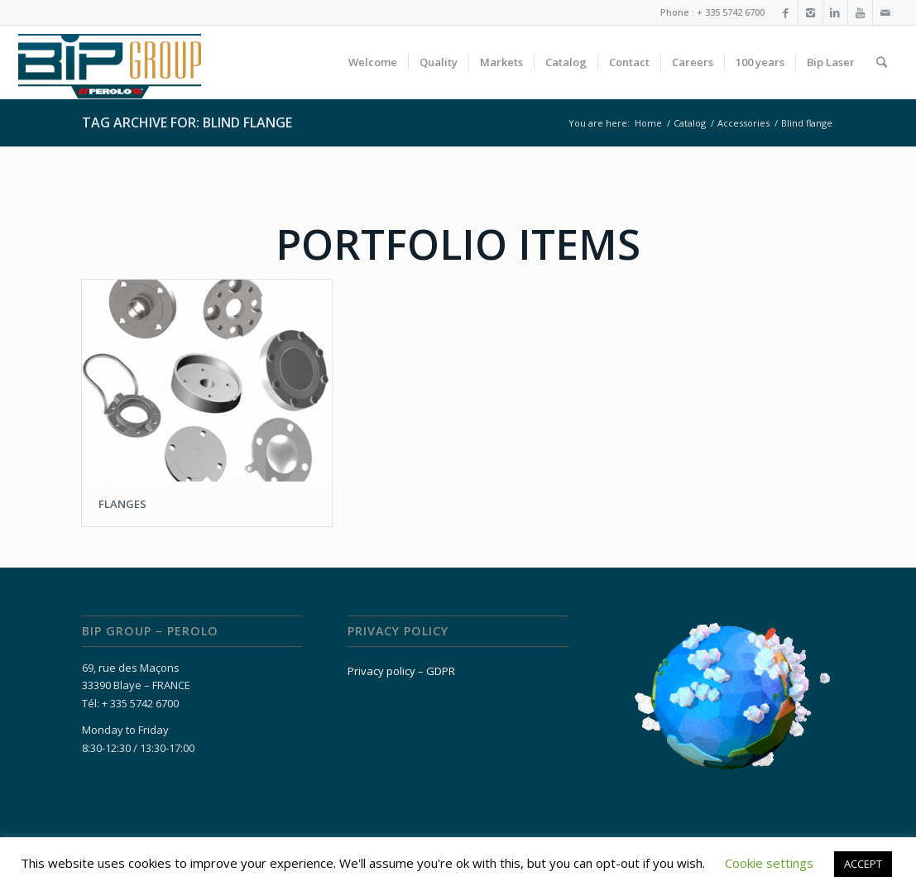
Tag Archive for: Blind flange (187, 122)
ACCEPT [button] (863, 863)
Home (648, 123)
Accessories (743, 123)
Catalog (690, 123)
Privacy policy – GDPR (401, 670)
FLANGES (122, 503)
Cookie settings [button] (769, 863)
